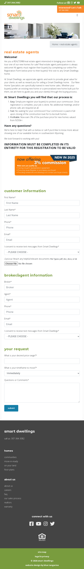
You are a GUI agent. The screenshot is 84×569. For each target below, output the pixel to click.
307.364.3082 (13, 2)
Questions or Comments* (16, 380)
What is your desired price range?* (20, 355)
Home (55, 44)
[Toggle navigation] (77, 15)
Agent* (7, 294)
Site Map (42, 552)
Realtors (8, 502)
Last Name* (10, 209)
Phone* (7, 222)
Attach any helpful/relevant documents (27, 258)
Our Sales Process (12, 498)
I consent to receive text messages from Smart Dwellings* (31, 246)
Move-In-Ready (11, 461)
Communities (10, 457)
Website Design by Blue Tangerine (42, 565)
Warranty (8, 506)
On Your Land (10, 465)
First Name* (10, 197)
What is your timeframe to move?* (20, 367)
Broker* (8, 281)
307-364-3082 (17, 438)
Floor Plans (9, 469)
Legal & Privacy (42, 556)
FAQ (5, 494)
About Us (8, 485)
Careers (7, 490)
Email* (7, 234)
